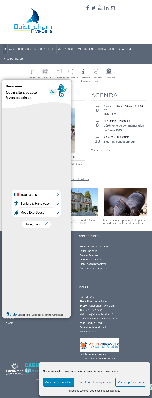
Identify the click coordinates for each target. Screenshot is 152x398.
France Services (89, 255)
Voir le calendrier (101, 150)
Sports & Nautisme (120, 49)
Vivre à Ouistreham (69, 49)
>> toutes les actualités (72, 179)
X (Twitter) (9, 310)
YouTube (9, 318)
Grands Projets (14, 59)
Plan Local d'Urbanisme (93, 263)
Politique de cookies (77, 390)
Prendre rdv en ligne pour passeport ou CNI (28, 259)
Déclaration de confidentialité (105, 390)
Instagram (9, 314)
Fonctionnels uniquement (95, 382)
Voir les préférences (131, 382)
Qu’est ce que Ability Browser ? (97, 358)
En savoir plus (73, 163)
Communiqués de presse (94, 268)
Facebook (9, 305)
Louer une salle (88, 250)
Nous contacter (88, 331)
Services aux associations (94, 246)
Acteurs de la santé (91, 259)
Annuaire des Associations (19, 301)
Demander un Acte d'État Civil (21, 246)
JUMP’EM (110, 114)
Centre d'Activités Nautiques (20, 297)
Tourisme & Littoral (95, 49)
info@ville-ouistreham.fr (99, 314)
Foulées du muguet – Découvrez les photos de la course (40, 156)
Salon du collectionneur (119, 141)
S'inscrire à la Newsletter (18, 255)
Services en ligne (13, 250)
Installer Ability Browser (93, 354)
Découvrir (24, 49)
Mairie (12, 49)
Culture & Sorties (44, 49)
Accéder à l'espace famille (18, 263)
